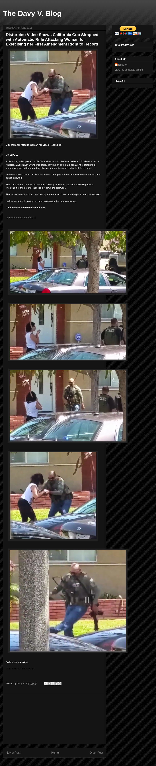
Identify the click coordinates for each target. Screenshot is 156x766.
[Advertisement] (54, 718)
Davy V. (122, 64)
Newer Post (13, 752)
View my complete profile (129, 69)
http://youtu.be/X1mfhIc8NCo (21, 217)
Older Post (96, 752)
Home (55, 752)
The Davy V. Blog (32, 13)
